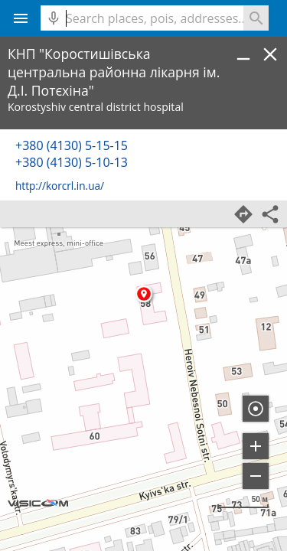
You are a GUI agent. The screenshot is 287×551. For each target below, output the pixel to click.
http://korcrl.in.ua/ (59, 185)
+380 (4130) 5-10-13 (71, 162)
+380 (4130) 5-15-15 (71, 145)
